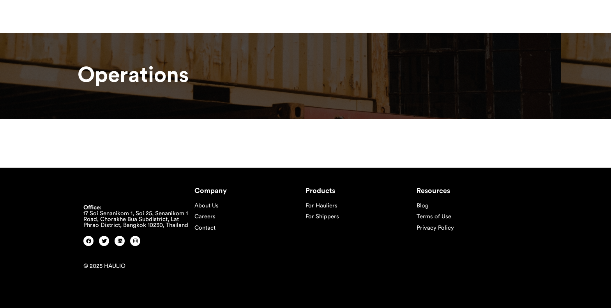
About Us (206, 206)
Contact (204, 228)
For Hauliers (321, 206)
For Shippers (322, 216)
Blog (423, 206)
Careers (204, 216)
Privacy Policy (435, 228)
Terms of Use (434, 216)
